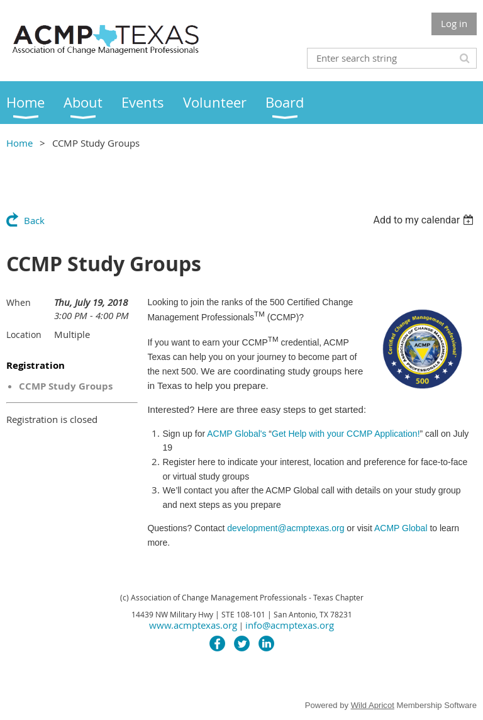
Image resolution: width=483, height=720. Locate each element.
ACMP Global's (313, 434)
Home (19, 143)
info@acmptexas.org (289, 625)
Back (34, 220)
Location (24, 334)
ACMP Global (402, 528)
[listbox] (425, 220)
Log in (454, 23)
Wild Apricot (372, 705)
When (18, 302)
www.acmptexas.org (193, 625)
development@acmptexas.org (285, 528)
